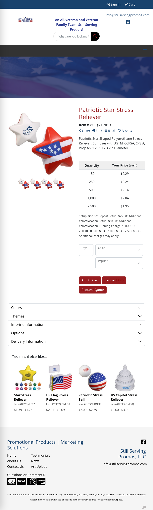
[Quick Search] (72, 36)
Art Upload (39, 466)
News (35, 461)
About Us (14, 461)
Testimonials (40, 455)
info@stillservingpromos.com (128, 15)
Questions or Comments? (26, 475)
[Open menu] (145, 51)
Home (11, 455)
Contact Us (15, 466)
